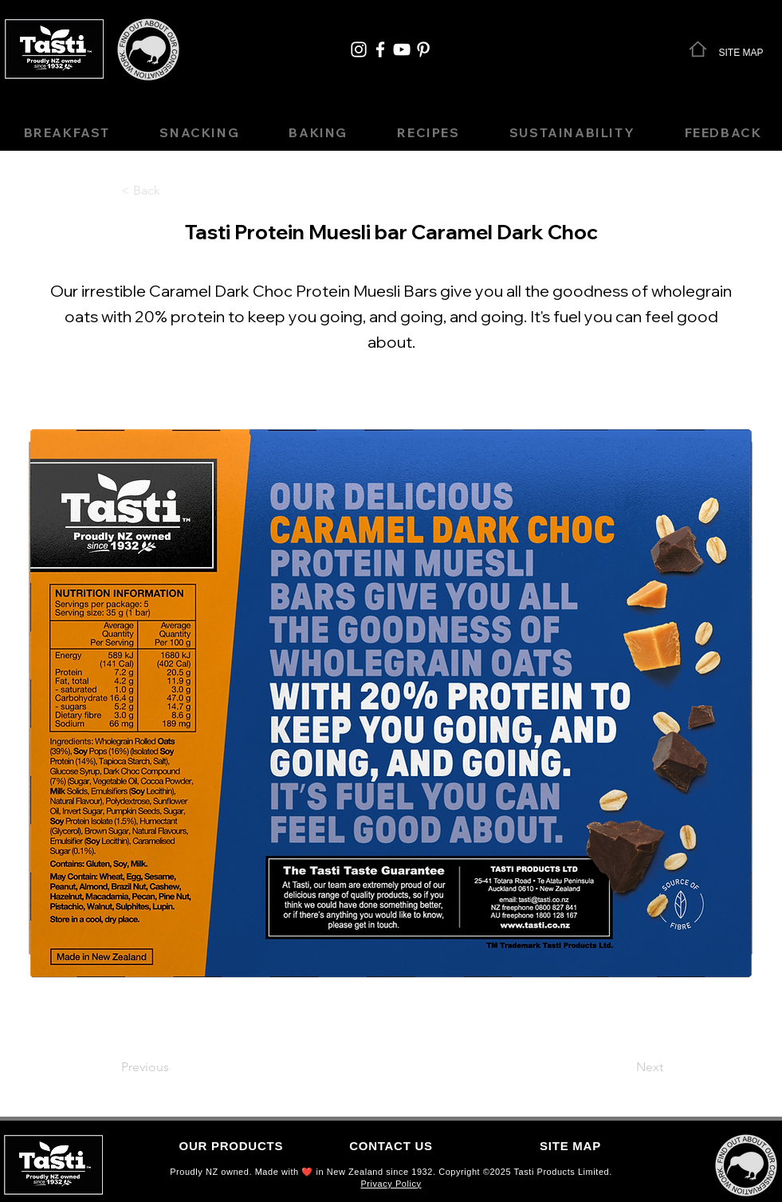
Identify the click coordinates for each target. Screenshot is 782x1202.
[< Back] (173, 191)
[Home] (698, 48)
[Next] (623, 1067)
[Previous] (173, 1067)
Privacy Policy (390, 1183)
